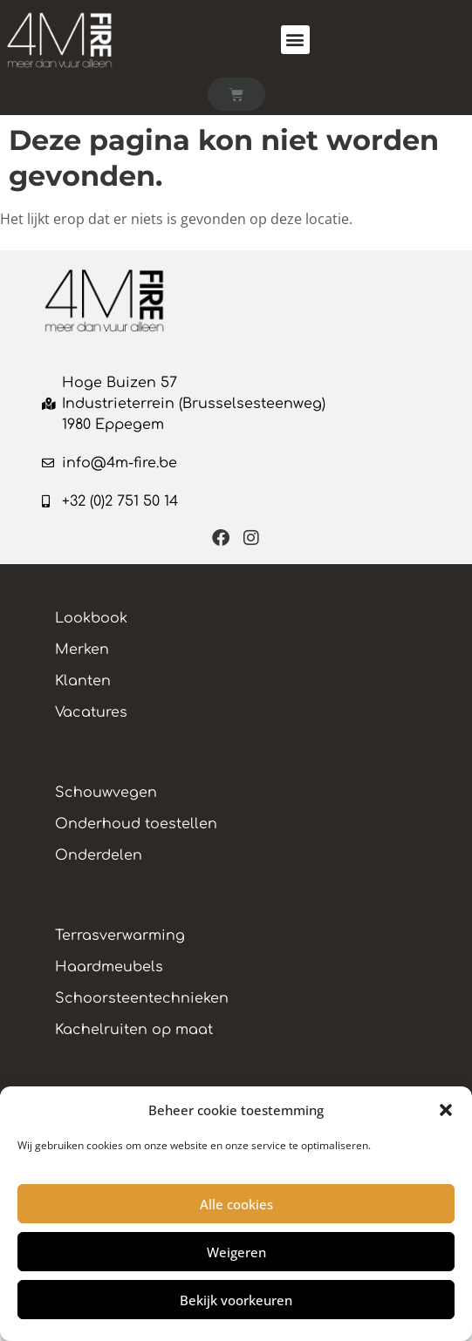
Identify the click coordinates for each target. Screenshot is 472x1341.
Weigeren (236, 1252)
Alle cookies (236, 1204)
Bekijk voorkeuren (236, 1300)
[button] (446, 1110)
